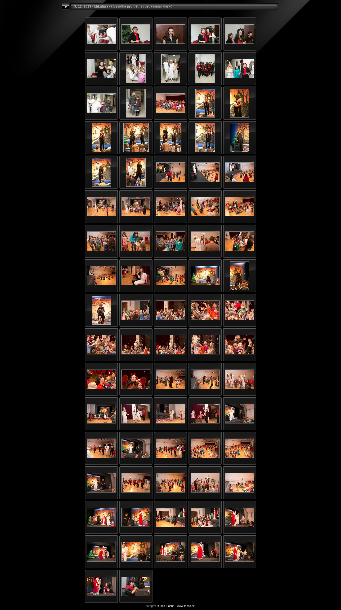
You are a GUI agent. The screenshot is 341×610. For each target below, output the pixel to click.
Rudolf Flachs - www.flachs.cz (175, 606)
